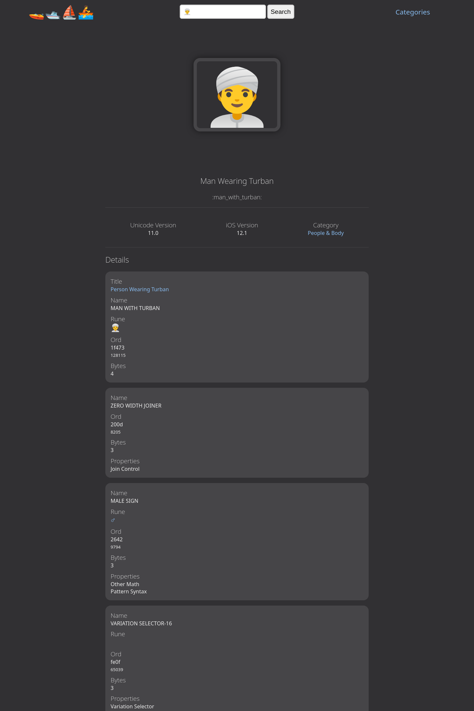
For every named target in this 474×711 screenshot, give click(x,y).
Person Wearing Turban (140, 289)
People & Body (326, 233)
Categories (412, 11)
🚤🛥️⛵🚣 (61, 12)
